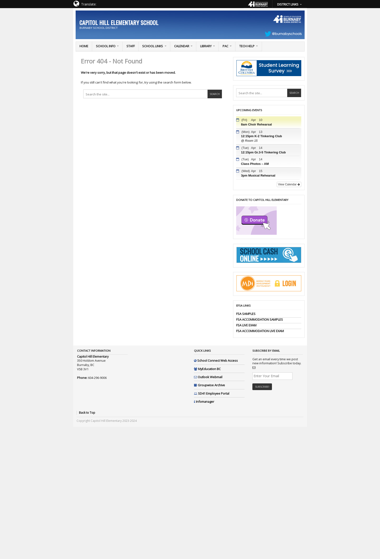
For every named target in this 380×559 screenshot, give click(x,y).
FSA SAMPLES (245, 314)
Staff (130, 46)
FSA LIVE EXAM (246, 325)
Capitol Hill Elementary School (118, 22)
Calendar (181, 46)
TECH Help (247, 46)
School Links (152, 46)
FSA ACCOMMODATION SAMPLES (259, 319)
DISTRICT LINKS (287, 4)
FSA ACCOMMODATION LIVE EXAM (260, 331)
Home (83, 46)
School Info (105, 46)
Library (206, 46)
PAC (225, 46)
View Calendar (289, 184)
